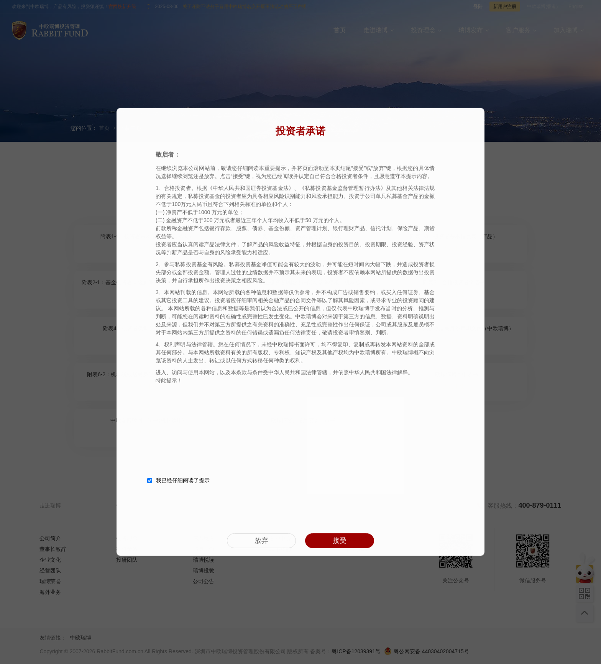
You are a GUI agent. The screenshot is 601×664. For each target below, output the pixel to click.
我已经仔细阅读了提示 (178, 480)
